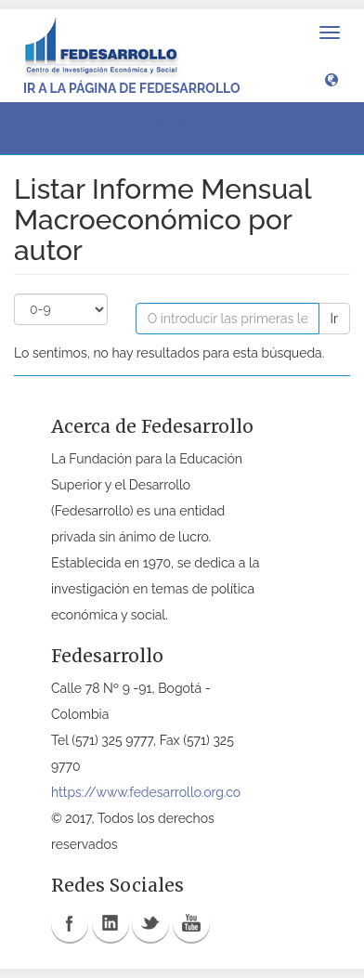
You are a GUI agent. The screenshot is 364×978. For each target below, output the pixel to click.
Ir (334, 318)
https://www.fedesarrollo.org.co (145, 792)
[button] (331, 79)
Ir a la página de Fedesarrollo (131, 88)
